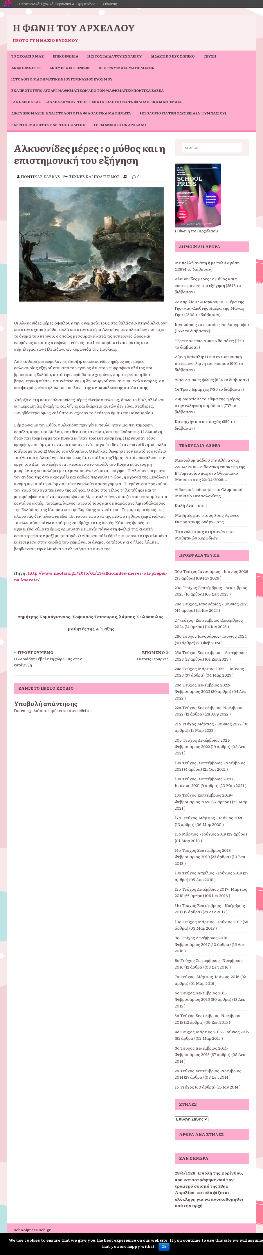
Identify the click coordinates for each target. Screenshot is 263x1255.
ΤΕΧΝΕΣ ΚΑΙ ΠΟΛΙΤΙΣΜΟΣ (94, 176)
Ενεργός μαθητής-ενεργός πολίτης (48, 124)
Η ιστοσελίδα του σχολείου (114, 56)
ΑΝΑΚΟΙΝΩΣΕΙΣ (26, 67)
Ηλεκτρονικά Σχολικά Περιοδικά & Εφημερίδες (57, 4)
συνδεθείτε (79, 710)
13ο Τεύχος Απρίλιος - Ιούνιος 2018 (208, 873)
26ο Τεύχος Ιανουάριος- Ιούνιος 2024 (211, 636)
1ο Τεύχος (184, 1087)
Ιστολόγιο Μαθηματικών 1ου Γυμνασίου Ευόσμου (61, 79)
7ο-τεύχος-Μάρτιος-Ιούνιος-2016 (207, 976)
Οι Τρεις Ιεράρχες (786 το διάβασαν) (209, 389)
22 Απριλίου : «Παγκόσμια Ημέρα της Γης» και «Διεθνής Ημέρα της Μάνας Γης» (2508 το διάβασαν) (209, 308)
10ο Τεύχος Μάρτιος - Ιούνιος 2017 (208, 921)
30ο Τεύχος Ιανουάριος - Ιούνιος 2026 (211, 571)
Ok (164, 1247)
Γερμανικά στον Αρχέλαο (120, 124)
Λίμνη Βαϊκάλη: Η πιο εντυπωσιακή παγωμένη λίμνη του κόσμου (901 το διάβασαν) (209, 363)
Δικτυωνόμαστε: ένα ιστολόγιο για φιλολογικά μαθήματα (71, 113)
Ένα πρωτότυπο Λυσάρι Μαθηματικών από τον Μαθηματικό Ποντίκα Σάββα (87, 90)
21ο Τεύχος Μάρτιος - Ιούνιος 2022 (208, 724)
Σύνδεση (110, 4)
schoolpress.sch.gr (32, 1229)
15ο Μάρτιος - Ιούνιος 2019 (200, 834)
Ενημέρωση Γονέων (70, 67)
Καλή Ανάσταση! (191, 505)
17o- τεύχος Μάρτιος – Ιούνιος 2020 (209, 817)
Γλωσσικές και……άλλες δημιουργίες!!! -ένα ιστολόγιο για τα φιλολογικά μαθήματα (96, 101)
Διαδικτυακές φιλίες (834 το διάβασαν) (212, 379)
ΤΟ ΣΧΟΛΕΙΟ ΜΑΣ (27, 56)
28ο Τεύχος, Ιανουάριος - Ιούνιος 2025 (211, 604)
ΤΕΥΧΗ (210, 56)
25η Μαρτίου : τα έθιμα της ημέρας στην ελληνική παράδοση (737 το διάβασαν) (207, 405)
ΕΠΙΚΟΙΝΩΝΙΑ (65, 56)
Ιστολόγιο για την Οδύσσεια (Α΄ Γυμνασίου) (183, 113)
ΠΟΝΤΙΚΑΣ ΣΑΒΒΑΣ (40, 176)
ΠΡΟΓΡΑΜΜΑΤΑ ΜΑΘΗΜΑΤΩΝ (126, 67)
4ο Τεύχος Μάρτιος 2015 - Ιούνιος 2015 (212, 1032)
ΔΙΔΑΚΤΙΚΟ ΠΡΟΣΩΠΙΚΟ (173, 56)
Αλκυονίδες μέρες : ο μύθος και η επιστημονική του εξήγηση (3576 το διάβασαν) (208, 285)
